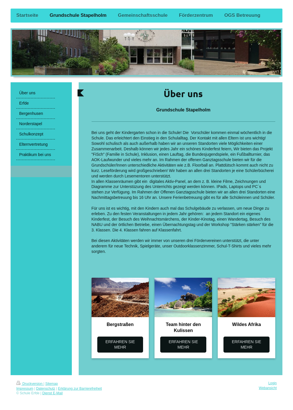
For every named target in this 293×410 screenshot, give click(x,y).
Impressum (24, 389)
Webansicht (268, 388)
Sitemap (51, 384)
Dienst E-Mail (52, 393)
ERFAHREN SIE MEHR (120, 344)
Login (272, 383)
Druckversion (29, 384)
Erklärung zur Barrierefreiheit (80, 389)
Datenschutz (45, 389)
